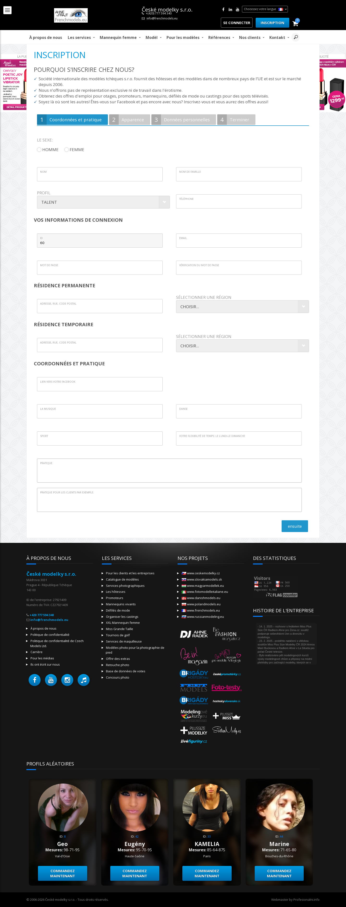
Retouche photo (117, 665)
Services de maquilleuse (124, 641)
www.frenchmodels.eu (201, 610)
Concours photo (117, 677)
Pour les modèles (183, 37)
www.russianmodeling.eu (203, 616)
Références (219, 37)
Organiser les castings (122, 616)
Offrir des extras (118, 658)
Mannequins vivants (121, 604)
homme (48, 149)
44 (281, 836)
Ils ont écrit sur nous (45, 664)
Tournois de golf (118, 635)
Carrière (37, 652)
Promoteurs (114, 598)
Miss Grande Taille (119, 629)
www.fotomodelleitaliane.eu (205, 591)
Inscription (272, 22)
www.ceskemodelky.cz (201, 573)
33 (209, 836)
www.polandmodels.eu (201, 604)
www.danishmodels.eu (201, 598)
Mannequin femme (118, 37)
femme (74, 149)
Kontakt (277, 37)
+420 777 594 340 (42, 615)
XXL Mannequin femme (123, 622)
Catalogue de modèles (122, 579)
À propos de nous (45, 37)
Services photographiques (125, 585)
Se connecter (236, 22)
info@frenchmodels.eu (162, 18)
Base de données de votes (125, 671)
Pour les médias (42, 658)
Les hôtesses (115, 591)
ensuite (295, 526)
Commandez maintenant (62, 873)
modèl (152, 37)
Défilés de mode (118, 610)
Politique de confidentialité (50, 634)
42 (137, 836)
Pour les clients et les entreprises (130, 573)
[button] (35, 680)
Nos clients (249, 37)
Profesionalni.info (306, 899)
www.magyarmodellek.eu (203, 585)
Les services (79, 37)
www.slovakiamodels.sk (202, 579)
